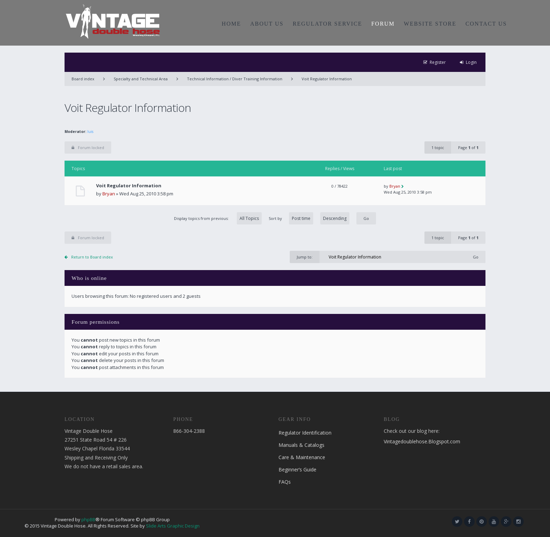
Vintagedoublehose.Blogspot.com (422, 441)
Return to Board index (92, 257)
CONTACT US (486, 24)
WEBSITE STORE (430, 24)
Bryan (108, 193)
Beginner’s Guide (297, 469)
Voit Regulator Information (327, 78)
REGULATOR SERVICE (327, 24)
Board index (83, 78)
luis (90, 131)
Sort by (309, 218)
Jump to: (305, 257)
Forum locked (88, 147)
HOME (231, 24)
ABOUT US (266, 24)
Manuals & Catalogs (301, 445)
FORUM (383, 24)
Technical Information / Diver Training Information (234, 78)
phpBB (88, 519)
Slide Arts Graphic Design (173, 526)
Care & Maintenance (302, 457)
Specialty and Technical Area (141, 78)
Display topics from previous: (218, 218)
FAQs (285, 481)
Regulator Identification (305, 432)
